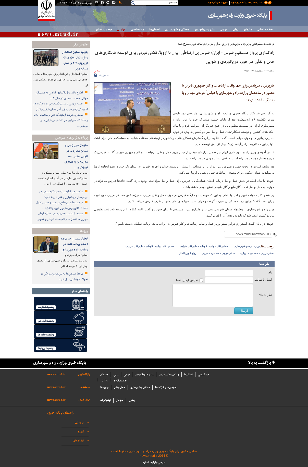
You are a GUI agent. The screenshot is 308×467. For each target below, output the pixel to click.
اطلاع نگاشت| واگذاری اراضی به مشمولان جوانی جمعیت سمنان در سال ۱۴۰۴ (62, 95)
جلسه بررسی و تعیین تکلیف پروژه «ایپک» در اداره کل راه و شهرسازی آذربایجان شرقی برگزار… (60, 106)
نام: (270, 272)
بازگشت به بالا (259, 363)
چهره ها (104, 387)
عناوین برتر (80, 44)
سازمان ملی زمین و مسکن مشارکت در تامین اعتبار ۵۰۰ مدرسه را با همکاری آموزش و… (76, 156)
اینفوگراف (105, 400)
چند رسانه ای (103, 29)
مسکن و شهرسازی (177, 29)
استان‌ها (154, 29)
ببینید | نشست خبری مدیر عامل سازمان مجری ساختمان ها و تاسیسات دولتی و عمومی (62, 216)
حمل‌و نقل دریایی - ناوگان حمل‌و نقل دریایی (150, 245)
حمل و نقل (119, 387)
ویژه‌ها (84, 231)
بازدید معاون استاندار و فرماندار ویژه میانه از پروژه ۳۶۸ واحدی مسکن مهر (75, 60)
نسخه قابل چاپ (103, 76)
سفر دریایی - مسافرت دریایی (257, 253)
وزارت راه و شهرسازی (247, 245)
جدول (132, 400)
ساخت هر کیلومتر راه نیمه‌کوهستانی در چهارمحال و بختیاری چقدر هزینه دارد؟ (63, 194)
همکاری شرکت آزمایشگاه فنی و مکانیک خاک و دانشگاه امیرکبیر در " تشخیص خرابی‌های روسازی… (60, 120)
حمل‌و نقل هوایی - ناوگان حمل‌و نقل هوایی (204, 245)
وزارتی (121, 29)
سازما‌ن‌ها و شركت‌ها (165, 387)
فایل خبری (84, 400)
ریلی (235, 29)
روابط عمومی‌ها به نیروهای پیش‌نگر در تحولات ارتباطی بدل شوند (64, 276)
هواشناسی (137, 29)
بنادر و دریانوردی (204, 29)
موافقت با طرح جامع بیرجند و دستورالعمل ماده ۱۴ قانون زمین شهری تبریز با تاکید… (62, 205)
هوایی (223, 29)
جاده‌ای (247, 29)
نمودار (119, 400)
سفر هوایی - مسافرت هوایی (218, 253)
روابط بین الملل (187, 253)
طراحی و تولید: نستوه (154, 462)
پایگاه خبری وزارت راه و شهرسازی (240, 15)
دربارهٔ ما (79, 423)
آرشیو (81, 431)
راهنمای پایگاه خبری (60, 413)
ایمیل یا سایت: (263, 279)
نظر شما (264, 264)
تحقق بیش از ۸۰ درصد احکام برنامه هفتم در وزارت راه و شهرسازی (74, 244)
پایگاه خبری (84, 374)
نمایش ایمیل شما (187, 280)
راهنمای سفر (79, 291)
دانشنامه (85, 387)
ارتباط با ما (78, 440)
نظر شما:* (265, 295)
